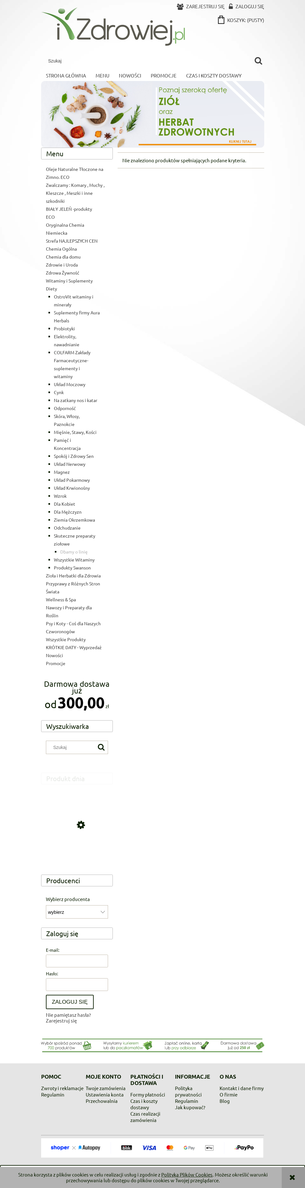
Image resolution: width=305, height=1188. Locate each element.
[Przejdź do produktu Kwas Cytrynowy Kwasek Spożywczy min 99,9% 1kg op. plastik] (77, 853)
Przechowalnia (102, 1101)
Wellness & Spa (61, 599)
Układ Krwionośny (72, 488)
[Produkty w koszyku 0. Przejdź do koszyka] (241, 20)
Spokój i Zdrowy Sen (74, 456)
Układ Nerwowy (69, 464)
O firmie (228, 1094)
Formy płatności (147, 1094)
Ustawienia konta (105, 1094)
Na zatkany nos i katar (75, 400)
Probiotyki (64, 328)
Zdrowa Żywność (62, 272)
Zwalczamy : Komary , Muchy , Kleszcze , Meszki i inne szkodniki (75, 193)
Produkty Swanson (72, 567)
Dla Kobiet (64, 504)
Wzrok (60, 496)
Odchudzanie (67, 528)
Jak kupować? (190, 1107)
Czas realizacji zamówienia (145, 1117)
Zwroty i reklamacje (62, 1088)
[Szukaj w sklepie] (148, 61)
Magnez (62, 472)
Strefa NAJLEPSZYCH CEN (72, 241)
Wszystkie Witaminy (74, 559)
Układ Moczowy (69, 384)
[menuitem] (66, 75)
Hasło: (52, 973)
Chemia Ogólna (61, 249)
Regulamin (52, 1094)
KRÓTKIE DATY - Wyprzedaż (74, 647)
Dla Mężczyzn (68, 512)
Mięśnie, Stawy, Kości (75, 432)
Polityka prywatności (188, 1091)
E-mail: (52, 950)
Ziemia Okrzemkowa (74, 520)
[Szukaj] (258, 61)
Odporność (65, 408)
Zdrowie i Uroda (62, 265)
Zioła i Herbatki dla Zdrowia (73, 575)
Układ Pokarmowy (72, 480)
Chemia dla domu (63, 257)
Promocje (55, 663)
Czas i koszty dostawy (143, 1104)
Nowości (54, 655)
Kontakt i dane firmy (242, 1088)
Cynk (59, 392)
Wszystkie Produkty (66, 639)
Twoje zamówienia (106, 1088)
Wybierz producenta (68, 899)
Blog (225, 1101)
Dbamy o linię (74, 551)
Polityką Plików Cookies (187, 1174)
